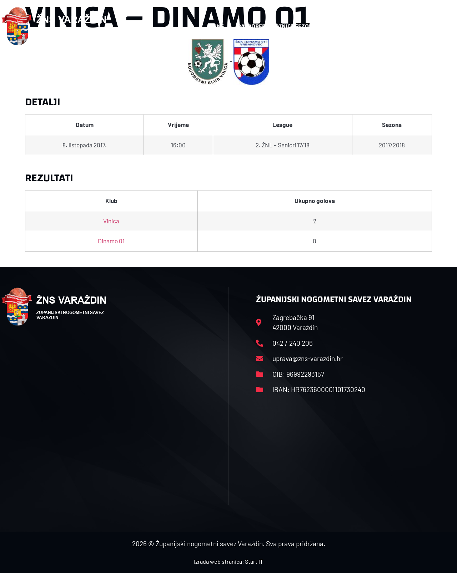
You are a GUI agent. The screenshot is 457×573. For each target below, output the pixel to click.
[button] (441, 26)
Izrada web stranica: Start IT (228, 561)
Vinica (111, 220)
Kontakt (382, 26)
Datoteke (343, 26)
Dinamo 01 (111, 240)
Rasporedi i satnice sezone (276, 26)
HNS (218, 26)
